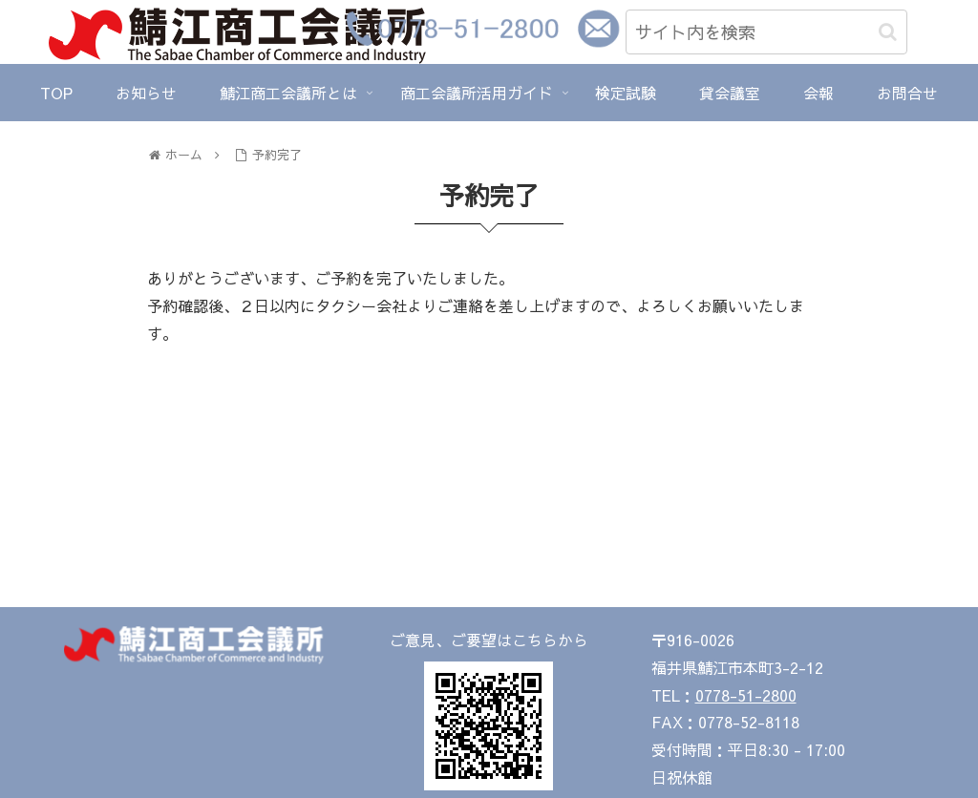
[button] (887, 32)
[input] (766, 32)
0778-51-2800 (746, 694)
